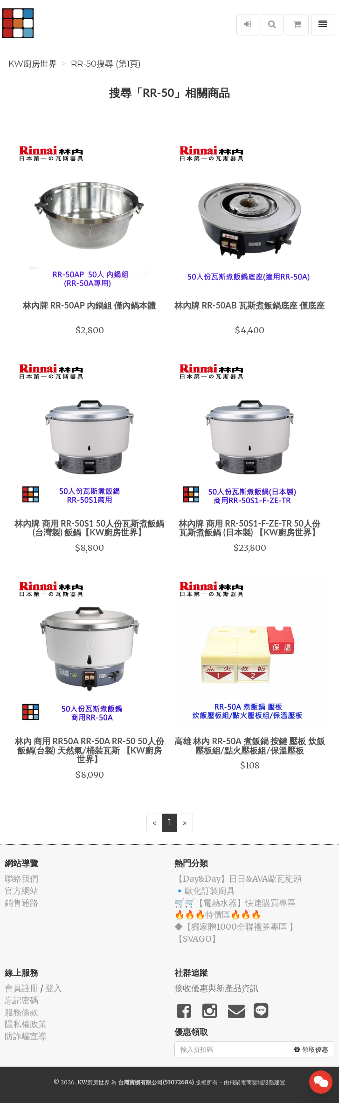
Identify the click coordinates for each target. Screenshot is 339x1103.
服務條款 (21, 1012)
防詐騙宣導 (26, 1036)
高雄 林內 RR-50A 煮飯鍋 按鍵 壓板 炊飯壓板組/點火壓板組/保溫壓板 (249, 745)
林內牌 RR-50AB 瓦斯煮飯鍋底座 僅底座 (249, 305)
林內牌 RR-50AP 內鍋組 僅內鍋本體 (89, 305)
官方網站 (21, 890)
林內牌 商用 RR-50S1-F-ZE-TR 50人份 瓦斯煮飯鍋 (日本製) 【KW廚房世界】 (249, 528)
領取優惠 (311, 1049)
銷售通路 (21, 902)
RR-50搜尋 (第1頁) (106, 64)
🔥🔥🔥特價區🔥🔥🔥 (217, 914)
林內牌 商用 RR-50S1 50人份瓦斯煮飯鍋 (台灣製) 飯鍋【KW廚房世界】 (89, 528)
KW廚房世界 (32, 64)
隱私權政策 (26, 1024)
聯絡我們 (21, 878)
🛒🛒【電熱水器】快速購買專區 (235, 902)
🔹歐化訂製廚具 (204, 890)
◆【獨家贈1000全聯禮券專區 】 (235, 926)
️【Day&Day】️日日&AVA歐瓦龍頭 (238, 878)
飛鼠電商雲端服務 (251, 1082)
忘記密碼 (21, 1000)
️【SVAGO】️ (197, 938)
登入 (53, 988)
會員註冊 (21, 988)
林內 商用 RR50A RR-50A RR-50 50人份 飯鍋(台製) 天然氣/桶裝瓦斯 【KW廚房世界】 (89, 750)
